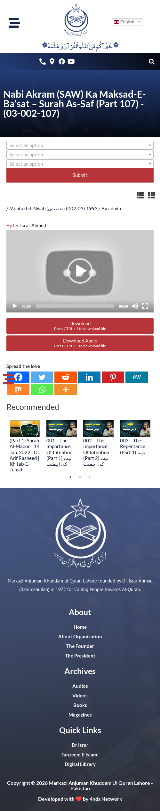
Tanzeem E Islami (80, 754)
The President (80, 655)
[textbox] (80, 145)
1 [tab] (70, 477)
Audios (80, 686)
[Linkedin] (89, 377)
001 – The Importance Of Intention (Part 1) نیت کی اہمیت (59, 452)
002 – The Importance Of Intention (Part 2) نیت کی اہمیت (96, 452)
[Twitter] (42, 377)
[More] (65, 389)
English (124, 21)
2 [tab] (80, 477)
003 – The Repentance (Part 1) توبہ (132, 446)
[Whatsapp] (42, 389)
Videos (80, 695)
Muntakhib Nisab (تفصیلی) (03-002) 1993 (53, 208)
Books (80, 705)
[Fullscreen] (145, 306)
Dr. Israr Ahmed (29, 225)
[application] (80, 271)
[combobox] (80, 145)
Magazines (80, 714)
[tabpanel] (24, 446)
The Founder (80, 646)
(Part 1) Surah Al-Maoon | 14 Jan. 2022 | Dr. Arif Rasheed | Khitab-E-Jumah (25, 455)
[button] (151, 61)
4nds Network (106, 799)
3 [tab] (89, 477)
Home (80, 627)
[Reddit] (65, 377)
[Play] (15, 306)
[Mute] (135, 306)
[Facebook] (18, 377)
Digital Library (80, 764)
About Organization (80, 636)
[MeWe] (136, 377)
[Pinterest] (113, 377)
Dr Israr (80, 745)
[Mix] (18, 389)
